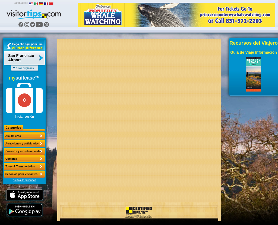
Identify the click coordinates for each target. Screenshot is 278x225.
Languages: (21, 2)
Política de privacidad (24, 180)
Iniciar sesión (24, 116)
